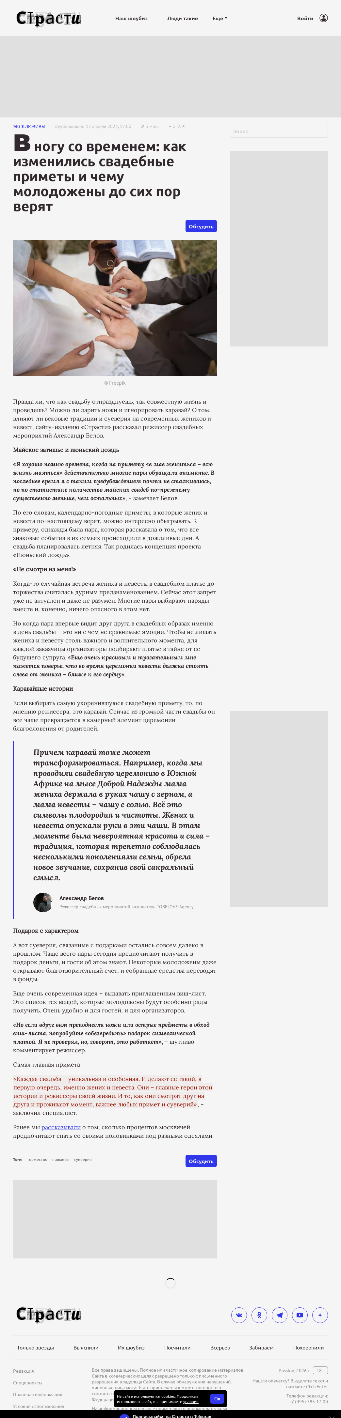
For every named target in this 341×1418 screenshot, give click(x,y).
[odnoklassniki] (259, 1315)
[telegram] (279, 1315)
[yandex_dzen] (320, 1315)
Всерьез (220, 1347)
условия (191, 1401)
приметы (60, 1159)
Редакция (23, 1371)
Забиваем (261, 1347)
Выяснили (86, 1347)
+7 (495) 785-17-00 (308, 1401)
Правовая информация (37, 1394)
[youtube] (300, 1315)
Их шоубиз (131, 1347)
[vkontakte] (239, 1315)
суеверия (83, 1159)
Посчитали (177, 1347)
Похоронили (308, 1347)
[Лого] (49, 18)
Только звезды (35, 1347)
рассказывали (61, 1127)
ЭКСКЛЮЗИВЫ (29, 126)
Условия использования (38, 1406)
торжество (37, 1159)
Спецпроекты (27, 1382)
